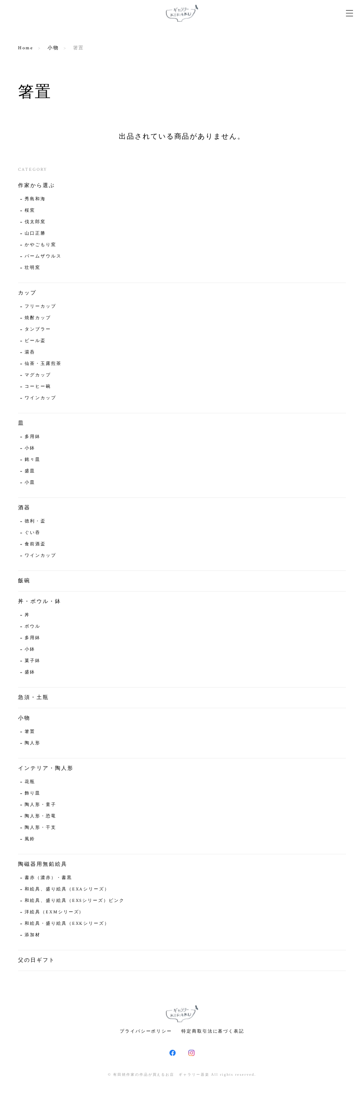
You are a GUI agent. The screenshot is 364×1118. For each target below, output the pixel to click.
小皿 (30, 482)
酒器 (24, 507)
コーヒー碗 (38, 387)
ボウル (32, 626)
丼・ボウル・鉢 (39, 601)
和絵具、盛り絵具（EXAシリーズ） (67, 889)
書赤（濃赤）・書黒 (48, 878)
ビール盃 (35, 341)
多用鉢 (32, 437)
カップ (27, 293)
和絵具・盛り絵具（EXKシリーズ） (67, 924)
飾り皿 (32, 793)
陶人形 (32, 743)
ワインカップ (40, 398)
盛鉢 (30, 672)
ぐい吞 (32, 533)
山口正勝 (35, 233)
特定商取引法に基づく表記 (212, 1031)
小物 (53, 48)
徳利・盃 (35, 521)
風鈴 (30, 839)
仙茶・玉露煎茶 (43, 364)
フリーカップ (40, 306)
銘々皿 (32, 460)
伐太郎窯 (35, 222)
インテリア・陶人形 (45, 768)
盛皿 (30, 471)
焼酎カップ (38, 318)
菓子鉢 (32, 661)
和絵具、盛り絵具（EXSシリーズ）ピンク (74, 901)
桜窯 (30, 210)
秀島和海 (35, 199)
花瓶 (30, 782)
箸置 (30, 732)
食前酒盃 (35, 544)
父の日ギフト (36, 960)
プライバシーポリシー (146, 1031)
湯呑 (30, 352)
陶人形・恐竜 (40, 816)
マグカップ (38, 375)
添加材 (32, 935)
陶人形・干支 (40, 828)
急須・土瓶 (33, 697)
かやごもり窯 (40, 245)
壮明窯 (32, 268)
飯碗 (24, 580)
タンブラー (38, 329)
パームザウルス (43, 256)
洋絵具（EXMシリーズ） (54, 912)
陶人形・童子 (40, 805)
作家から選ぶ (36, 185)
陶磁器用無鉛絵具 (42, 864)
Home (25, 48)
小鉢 (30, 448)
